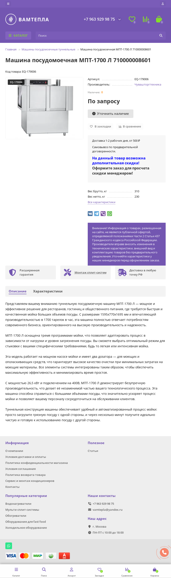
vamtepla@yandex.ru (107, 510)
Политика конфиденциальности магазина (36, 463)
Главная (10, 49)
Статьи (93, 451)
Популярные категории (26, 495)
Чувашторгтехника (147, 84)
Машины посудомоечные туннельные (48, 49)
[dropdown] (8, 3)
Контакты (12, 487)
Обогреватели (15, 516)
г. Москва (99, 526)
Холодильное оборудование (26, 528)
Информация (17, 443)
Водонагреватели (18, 504)
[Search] (101, 36)
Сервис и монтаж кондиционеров (29, 481)
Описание (17, 291)
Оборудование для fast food (25, 522)
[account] (163, 3)
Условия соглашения (20, 469)
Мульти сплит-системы (22, 510)
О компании (14, 451)
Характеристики (48, 291)
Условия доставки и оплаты (25, 457)
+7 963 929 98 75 (99, 19)
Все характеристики (101, 202)
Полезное (96, 443)
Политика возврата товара (25, 475)
